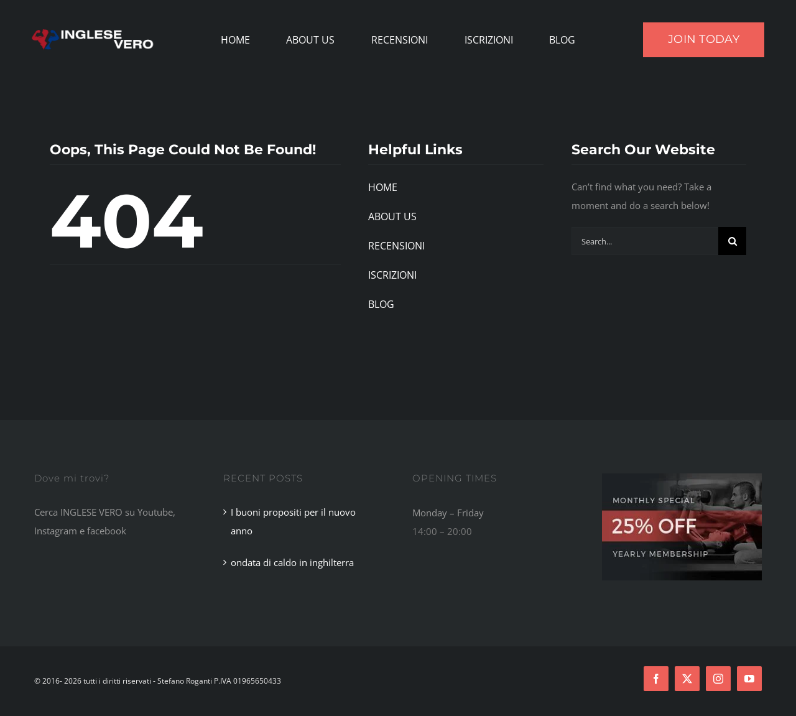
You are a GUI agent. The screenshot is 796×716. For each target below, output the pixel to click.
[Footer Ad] (682, 478)
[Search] (732, 241)
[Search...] (645, 241)
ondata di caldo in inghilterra (292, 562)
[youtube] (749, 678)
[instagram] (718, 678)
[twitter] (687, 678)
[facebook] (656, 678)
